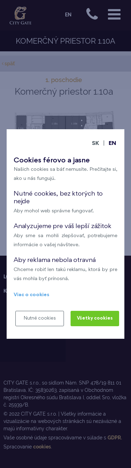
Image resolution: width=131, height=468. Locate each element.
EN (112, 143)
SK (95, 143)
